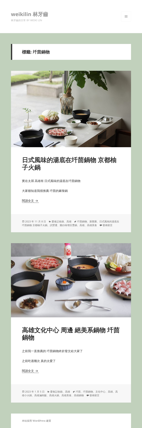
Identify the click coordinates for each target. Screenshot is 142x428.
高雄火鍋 (54, 395)
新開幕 (93, 221)
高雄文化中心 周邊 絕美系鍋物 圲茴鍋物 (71, 334)
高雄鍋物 (79, 395)
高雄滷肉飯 (40, 395)
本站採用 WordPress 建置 (36, 420)
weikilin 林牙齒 (29, 14)
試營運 (53, 225)
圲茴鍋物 (82, 221)
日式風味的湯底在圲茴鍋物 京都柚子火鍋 (69, 163)
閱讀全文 (30, 201)
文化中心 (100, 391)
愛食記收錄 (58, 221)
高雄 (68, 221)
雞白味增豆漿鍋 (68, 225)
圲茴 (78, 391)
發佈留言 (107, 225)
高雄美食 (92, 225)
